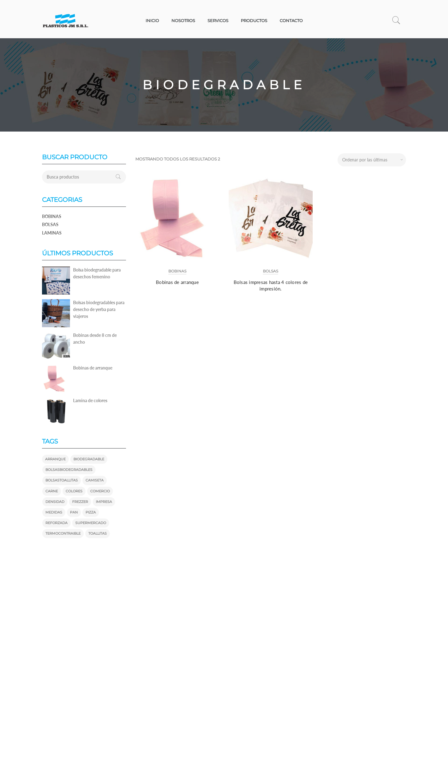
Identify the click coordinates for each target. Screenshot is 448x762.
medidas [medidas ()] (53, 512)
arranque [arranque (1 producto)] (55, 459)
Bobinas (177, 271)
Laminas (52, 232)
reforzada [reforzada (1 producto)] (56, 523)
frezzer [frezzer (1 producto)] (80, 501)
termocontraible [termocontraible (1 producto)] (63, 533)
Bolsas (270, 271)
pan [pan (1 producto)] (74, 512)
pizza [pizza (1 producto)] (91, 512)
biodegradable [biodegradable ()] (88, 459)
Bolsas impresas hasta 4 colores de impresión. (271, 285)
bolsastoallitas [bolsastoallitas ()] (61, 480)
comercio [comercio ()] (100, 491)
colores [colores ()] (74, 491)
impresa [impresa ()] (104, 501)
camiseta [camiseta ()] (95, 480)
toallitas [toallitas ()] (97, 533)
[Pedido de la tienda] (372, 159)
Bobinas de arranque (177, 282)
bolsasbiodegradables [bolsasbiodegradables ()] (68, 469)
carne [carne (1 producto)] (51, 491)
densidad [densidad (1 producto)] (54, 501)
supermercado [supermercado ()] (90, 523)
